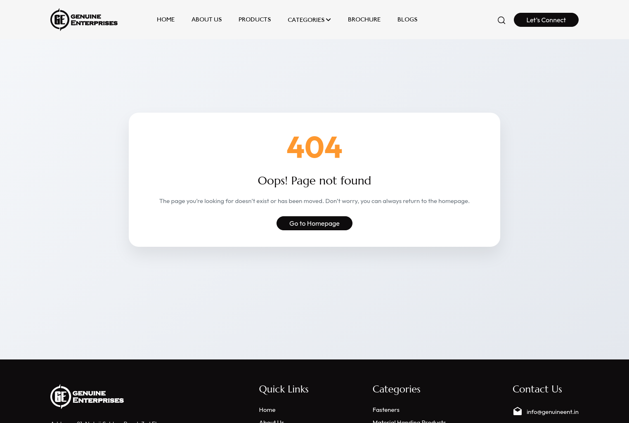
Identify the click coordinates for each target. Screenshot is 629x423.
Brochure (364, 20)
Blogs (407, 20)
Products (255, 20)
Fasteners (386, 409)
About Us (207, 20)
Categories (309, 20)
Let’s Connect (546, 20)
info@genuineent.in (546, 411)
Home (166, 20)
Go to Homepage (314, 223)
